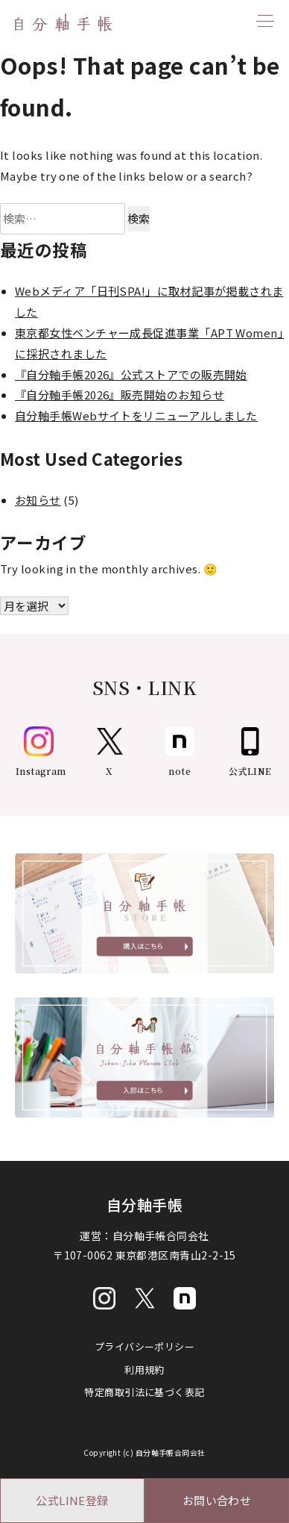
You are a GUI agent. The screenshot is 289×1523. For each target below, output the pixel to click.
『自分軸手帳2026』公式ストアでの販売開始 (131, 374)
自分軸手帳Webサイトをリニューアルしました (136, 415)
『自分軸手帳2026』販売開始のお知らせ (119, 394)
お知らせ (38, 500)
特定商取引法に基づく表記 (144, 1392)
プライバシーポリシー (145, 1346)
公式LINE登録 (72, 1500)
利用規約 (144, 1369)
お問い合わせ (217, 1500)
